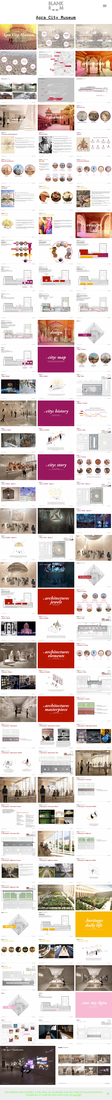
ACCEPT (77, 1095)
